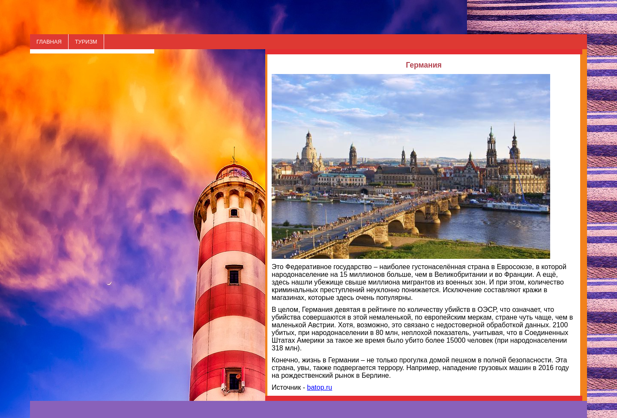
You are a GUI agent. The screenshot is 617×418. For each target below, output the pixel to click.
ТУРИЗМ (86, 42)
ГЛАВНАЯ (49, 42)
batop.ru (319, 387)
